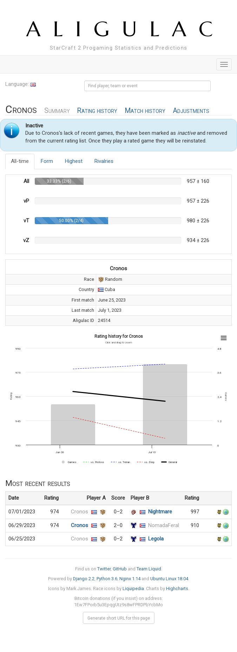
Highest (74, 161)
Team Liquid (149, 568)
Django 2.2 (83, 578)
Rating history (97, 111)
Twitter (104, 568)
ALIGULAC (125, 29)
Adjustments (191, 111)
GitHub (120, 568)
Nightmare (160, 511)
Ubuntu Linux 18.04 (169, 578)
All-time (20, 161)
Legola (156, 539)
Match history (145, 111)
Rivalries (103, 161)
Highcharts (177, 588)
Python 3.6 (107, 578)
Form (47, 161)
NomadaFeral (163, 525)
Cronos (79, 511)
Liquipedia (133, 588)
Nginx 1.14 (129, 578)
